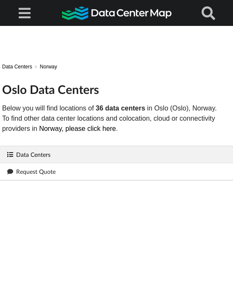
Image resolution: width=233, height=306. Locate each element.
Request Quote (31, 171)
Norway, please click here (77, 128)
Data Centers (29, 154)
